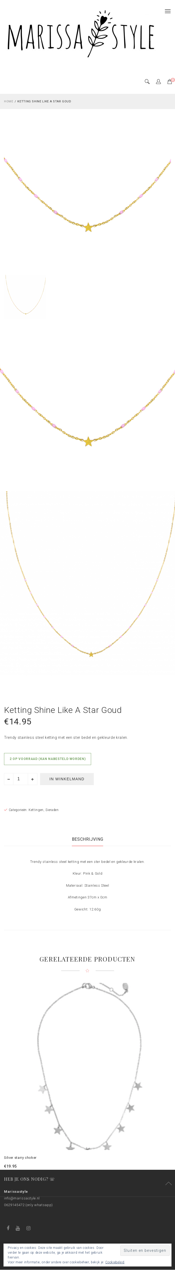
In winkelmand (66, 779)
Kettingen (36, 810)
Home (8, 101)
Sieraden (52, 810)
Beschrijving (87, 839)
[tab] (87, 839)
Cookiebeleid (115, 1262)
